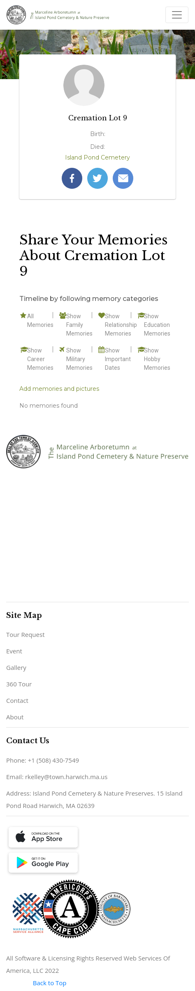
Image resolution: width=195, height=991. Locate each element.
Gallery (16, 667)
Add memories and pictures (59, 388)
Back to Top (50, 983)
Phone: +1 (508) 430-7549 (42, 760)
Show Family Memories (79, 325)
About (14, 717)
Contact (17, 700)
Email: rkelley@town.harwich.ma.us (56, 777)
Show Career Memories (40, 359)
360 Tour (19, 684)
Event (14, 651)
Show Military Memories (79, 359)
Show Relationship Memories (121, 325)
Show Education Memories (157, 325)
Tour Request (25, 634)
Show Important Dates (118, 359)
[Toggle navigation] (176, 15)
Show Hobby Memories (157, 359)
